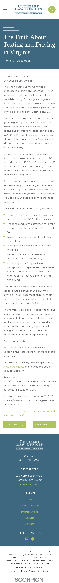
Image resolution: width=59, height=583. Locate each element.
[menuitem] (13, 571)
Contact (29, 523)
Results (29, 517)
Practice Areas (29, 511)
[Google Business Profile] (26, 539)
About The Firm (29, 505)
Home (29, 499)
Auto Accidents (15, 366)
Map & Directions (29, 484)
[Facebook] (32, 539)
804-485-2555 (29, 460)
